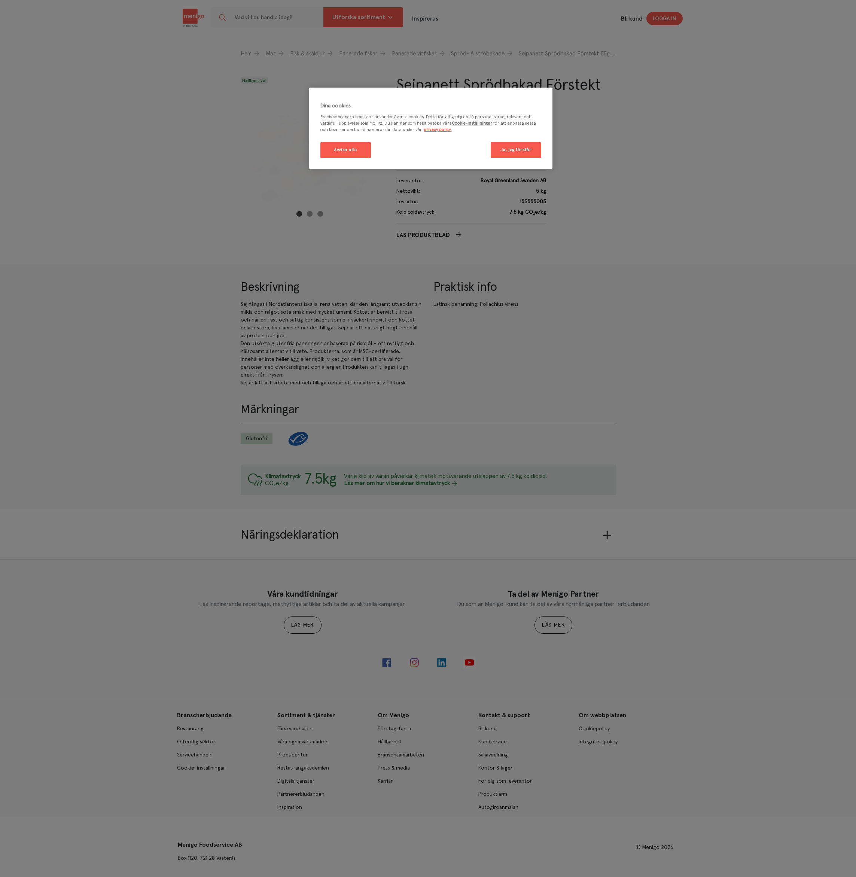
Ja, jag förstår (515, 150)
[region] (430, 128)
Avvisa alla (345, 150)
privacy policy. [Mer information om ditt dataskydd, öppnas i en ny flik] (438, 130)
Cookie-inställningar (472, 123)
